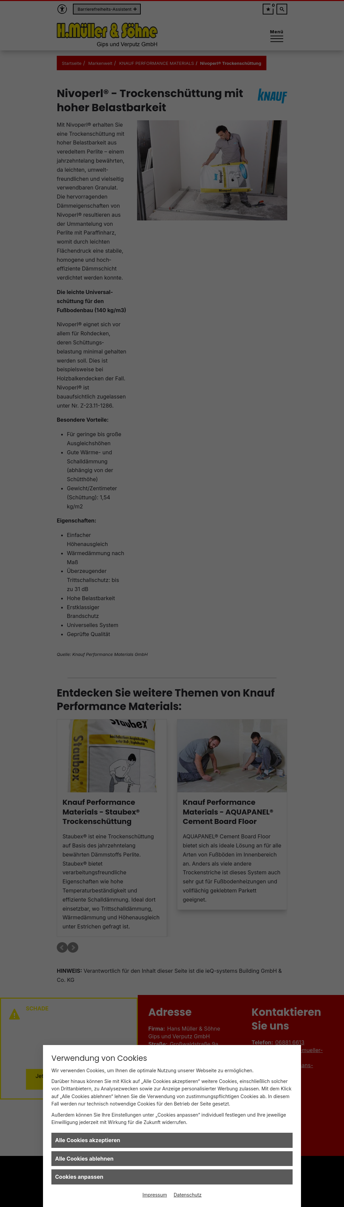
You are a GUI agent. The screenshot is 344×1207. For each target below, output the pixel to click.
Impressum (154, 1195)
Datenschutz (188, 1195)
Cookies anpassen (79, 1176)
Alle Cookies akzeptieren (87, 1140)
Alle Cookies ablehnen (84, 1158)
